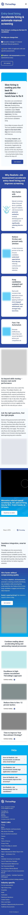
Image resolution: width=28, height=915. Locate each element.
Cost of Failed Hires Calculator (9, 861)
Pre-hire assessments (7, 885)
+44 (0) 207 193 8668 (10, 806)
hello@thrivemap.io (8, 808)
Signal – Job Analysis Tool (8, 854)
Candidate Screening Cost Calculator (10, 859)
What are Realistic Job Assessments (11, 829)
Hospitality (4, 890)
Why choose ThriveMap (7, 831)
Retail (2, 892)
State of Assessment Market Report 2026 (12, 851)
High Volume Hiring (6, 887)
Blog (2, 856)
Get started (7, 63)
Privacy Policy (5, 843)
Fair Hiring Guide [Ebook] (7, 866)
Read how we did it (9, 513)
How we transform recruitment (9, 834)
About (2, 827)
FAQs (2, 838)
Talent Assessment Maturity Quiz (10, 863)
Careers (3, 836)
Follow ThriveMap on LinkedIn (9, 846)
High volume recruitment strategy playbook (12, 879)
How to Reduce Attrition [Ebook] (9, 868)
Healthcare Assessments (7, 907)
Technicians (4, 895)
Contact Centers (5, 899)
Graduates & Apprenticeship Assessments (12, 904)
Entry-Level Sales (5, 902)
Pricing (3, 825)
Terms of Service (5, 841)
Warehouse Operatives (7, 897)
